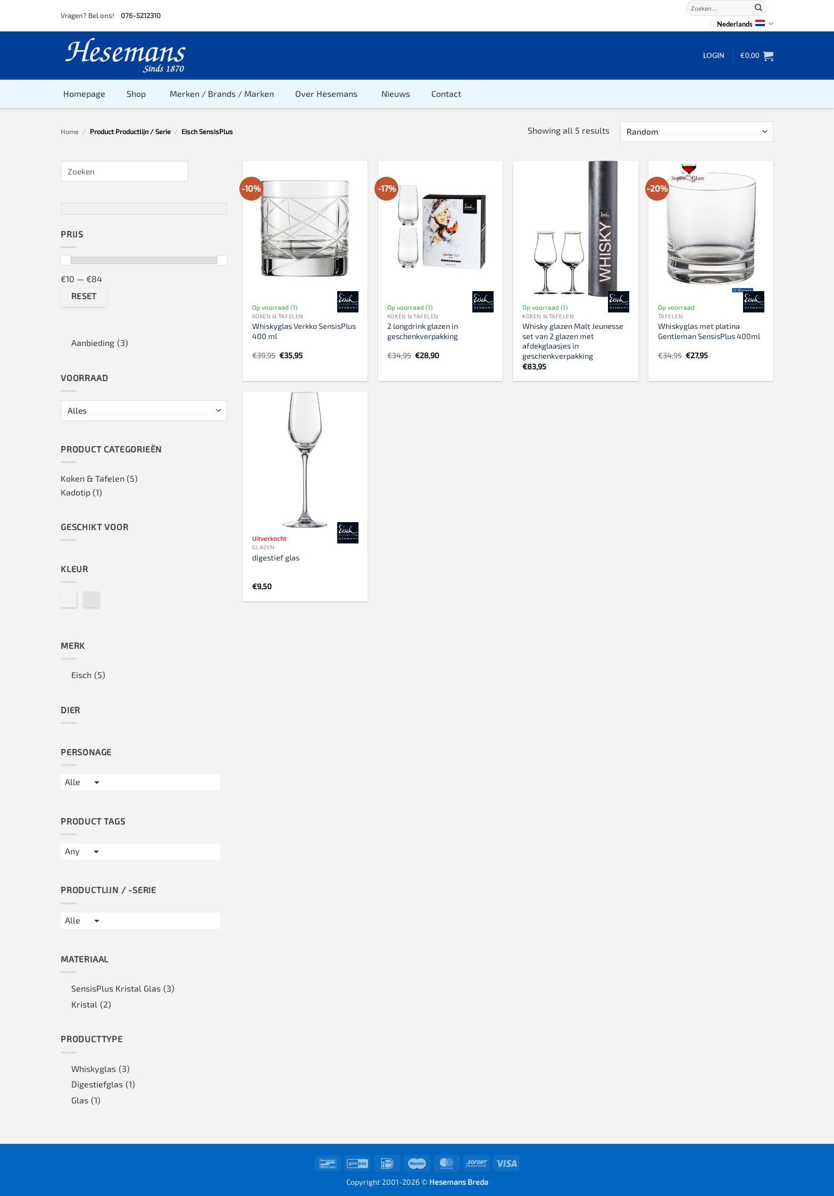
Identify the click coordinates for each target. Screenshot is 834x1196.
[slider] (65, 260)
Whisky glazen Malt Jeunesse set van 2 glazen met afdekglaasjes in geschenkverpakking (572, 340)
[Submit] (758, 8)
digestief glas (275, 557)
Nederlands (745, 24)
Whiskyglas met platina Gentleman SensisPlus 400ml (709, 331)
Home (70, 131)
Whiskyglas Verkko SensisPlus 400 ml (304, 331)
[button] (713, 55)
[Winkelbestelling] (696, 131)
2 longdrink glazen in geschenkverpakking (422, 331)
